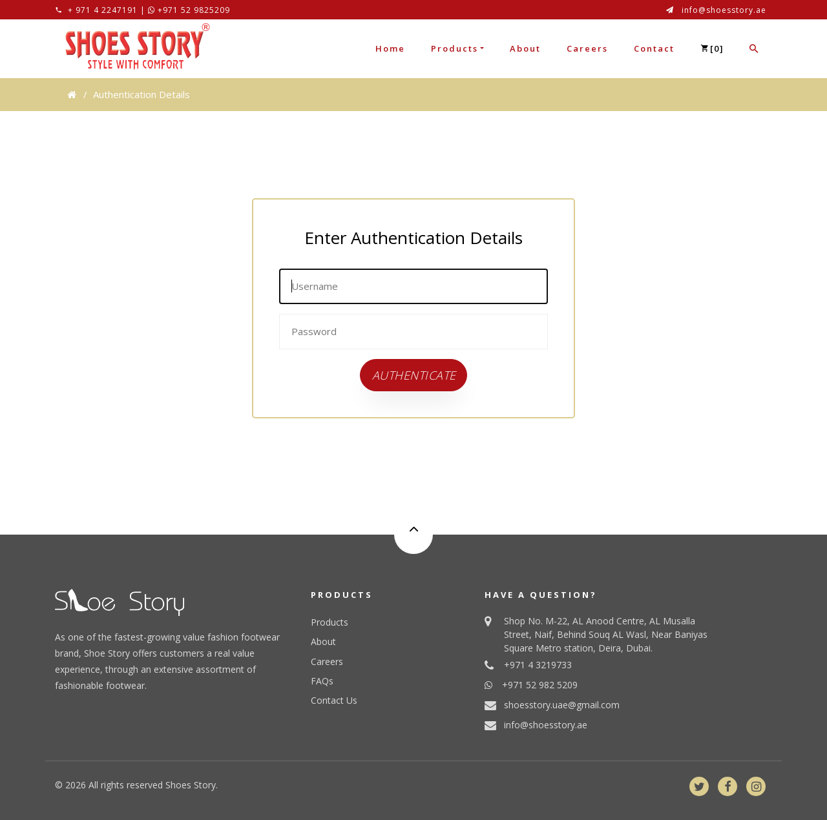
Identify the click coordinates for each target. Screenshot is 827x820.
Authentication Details (141, 94)
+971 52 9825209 (189, 10)
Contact (654, 48)
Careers (587, 48)
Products (454, 48)
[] (712, 48)
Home (390, 48)
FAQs (322, 681)
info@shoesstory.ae (724, 10)
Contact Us (334, 700)
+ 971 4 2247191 (103, 10)
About (525, 48)
